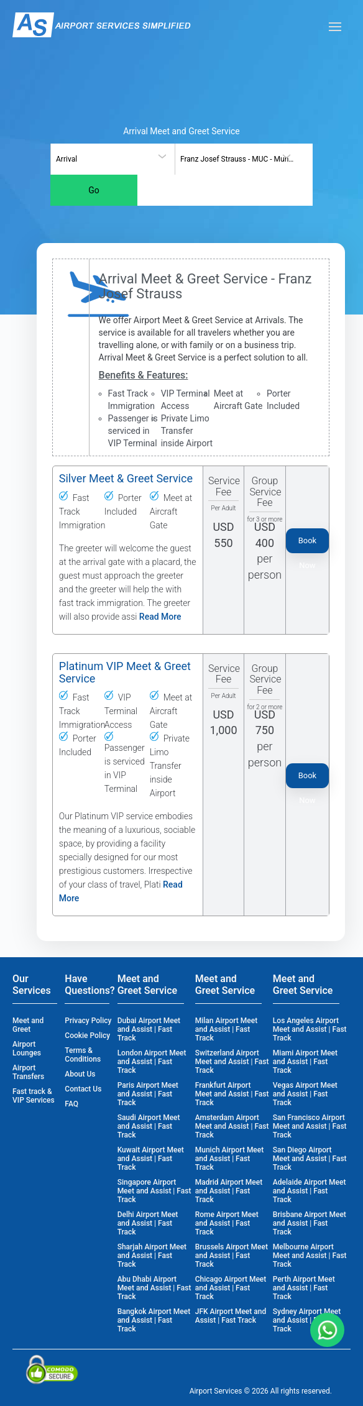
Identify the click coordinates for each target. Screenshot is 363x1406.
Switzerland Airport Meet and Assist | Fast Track (232, 1062)
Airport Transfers (28, 1072)
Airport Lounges (26, 1048)
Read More (160, 617)
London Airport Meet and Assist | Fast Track (151, 1062)
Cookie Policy (87, 1035)
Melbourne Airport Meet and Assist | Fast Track (310, 1256)
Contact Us (83, 1089)
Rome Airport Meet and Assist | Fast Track (227, 1223)
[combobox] (112, 159)
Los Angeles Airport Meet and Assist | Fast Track (310, 1029)
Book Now (307, 544)
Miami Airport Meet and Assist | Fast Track (305, 1062)
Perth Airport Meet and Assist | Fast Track (304, 1288)
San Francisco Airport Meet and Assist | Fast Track (310, 1126)
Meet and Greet (28, 1025)
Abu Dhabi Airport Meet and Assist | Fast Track (154, 1288)
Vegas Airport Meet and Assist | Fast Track (305, 1094)
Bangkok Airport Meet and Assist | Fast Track (154, 1320)
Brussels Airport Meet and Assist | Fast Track (231, 1256)
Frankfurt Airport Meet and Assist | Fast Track (232, 1094)
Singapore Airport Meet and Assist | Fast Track (154, 1191)
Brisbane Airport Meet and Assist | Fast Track (309, 1223)
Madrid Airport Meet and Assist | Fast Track (228, 1191)
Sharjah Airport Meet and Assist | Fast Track (151, 1256)
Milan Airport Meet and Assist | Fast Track (226, 1029)
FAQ (71, 1104)
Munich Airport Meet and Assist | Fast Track (229, 1159)
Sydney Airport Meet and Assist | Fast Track (307, 1320)
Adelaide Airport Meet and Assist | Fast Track (309, 1191)
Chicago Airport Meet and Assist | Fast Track (231, 1288)
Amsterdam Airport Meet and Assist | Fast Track (232, 1126)
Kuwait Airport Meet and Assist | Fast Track (150, 1159)
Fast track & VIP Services (33, 1096)
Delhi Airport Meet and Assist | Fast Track (147, 1223)
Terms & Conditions (83, 1055)
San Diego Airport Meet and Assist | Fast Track (310, 1159)
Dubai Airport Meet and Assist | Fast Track (148, 1029)
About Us (80, 1074)
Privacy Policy (88, 1020)
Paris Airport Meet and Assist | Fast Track (147, 1094)
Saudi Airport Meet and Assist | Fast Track (148, 1126)
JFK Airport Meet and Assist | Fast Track (230, 1316)
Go (93, 190)
